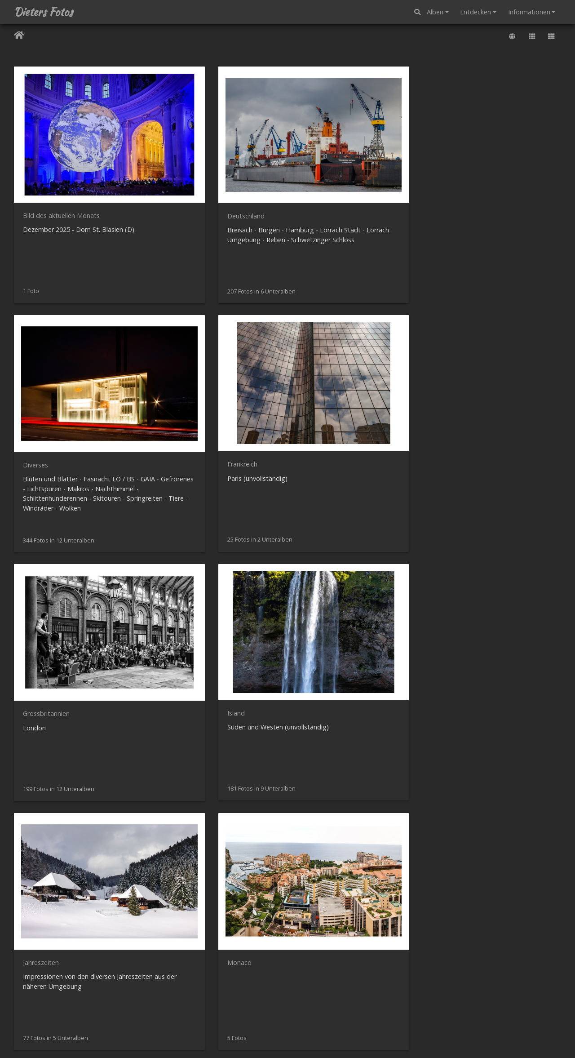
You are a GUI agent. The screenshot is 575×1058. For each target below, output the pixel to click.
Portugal (316, 580)
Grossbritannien (46, 376)
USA (29, 784)
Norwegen (178, 580)
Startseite (19, 36)
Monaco (455, 376)
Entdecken (475, 12)
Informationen (529, 12)
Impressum (374, 1039)
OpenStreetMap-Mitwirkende (515, 1007)
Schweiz (455, 580)
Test (170, 784)
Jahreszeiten (321, 376)
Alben (435, 12)
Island (172, 375)
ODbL (558, 1007)
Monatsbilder (42, 580)
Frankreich (458, 171)
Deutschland (181, 171)
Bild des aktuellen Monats (61, 171)
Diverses (315, 171)
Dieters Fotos (43, 12)
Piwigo (306, 1029)
